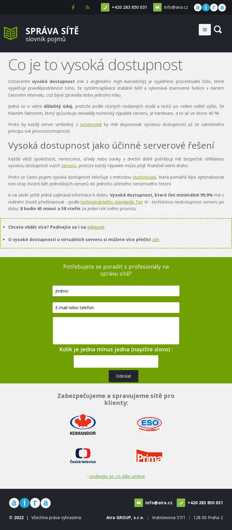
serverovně (91, 124)
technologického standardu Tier (112, 202)
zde (155, 239)
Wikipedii (95, 227)
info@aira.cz (176, 7)
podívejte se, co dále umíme (117, 476)
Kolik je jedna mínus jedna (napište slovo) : (116, 349)
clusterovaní (144, 177)
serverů (68, 165)
